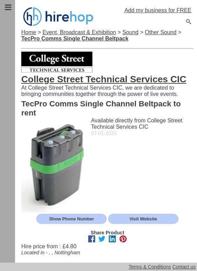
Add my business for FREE (157, 10)
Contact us (184, 267)
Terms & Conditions (150, 267)
